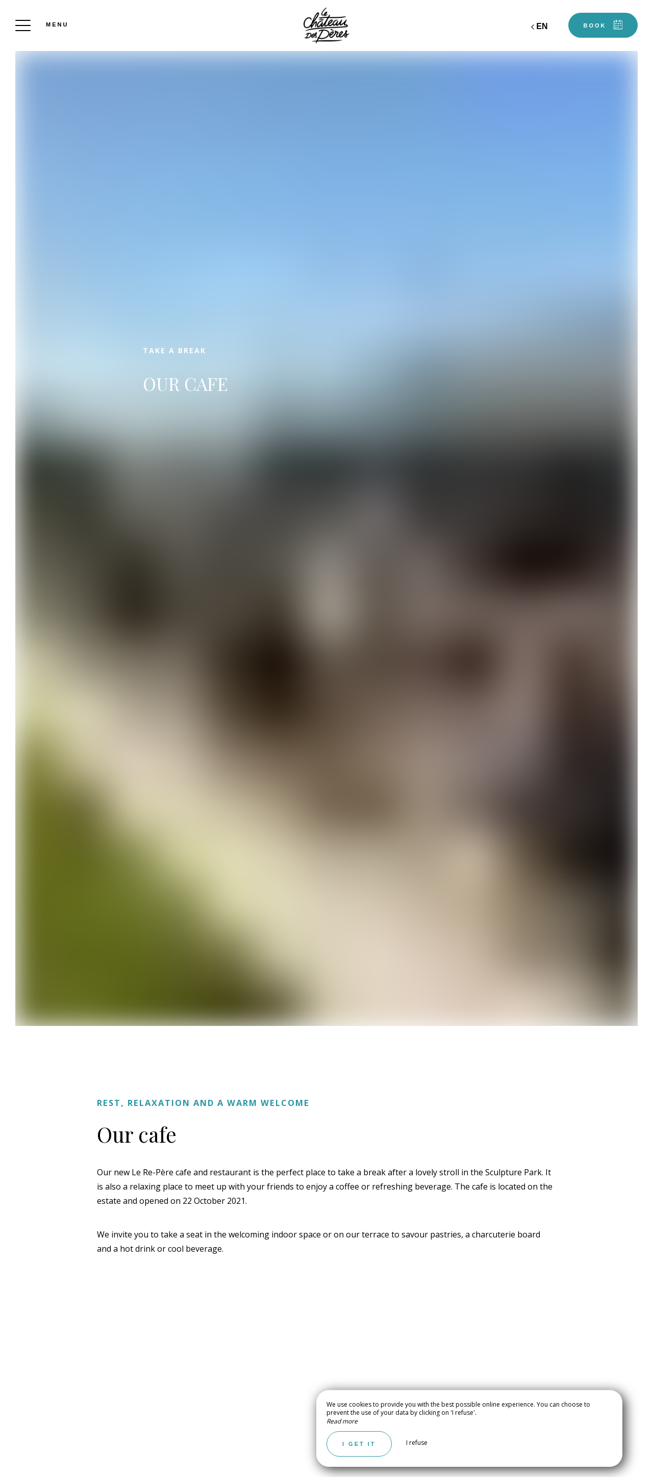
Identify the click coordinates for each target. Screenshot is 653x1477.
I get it (359, 1444)
